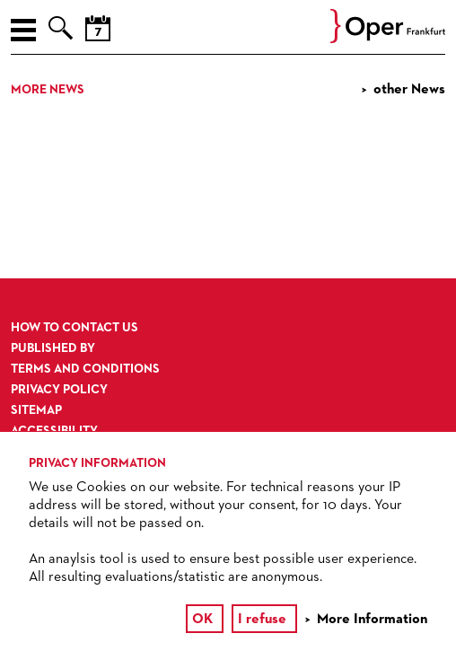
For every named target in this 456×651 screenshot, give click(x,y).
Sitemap (36, 410)
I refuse (262, 619)
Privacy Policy (59, 389)
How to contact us (74, 327)
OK (202, 619)
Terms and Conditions (85, 369)
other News (409, 90)
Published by (53, 348)
